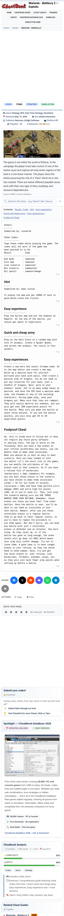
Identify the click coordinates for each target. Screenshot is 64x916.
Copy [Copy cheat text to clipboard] (18, 597)
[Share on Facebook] (14, 580)
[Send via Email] (5, 588)
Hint (32, 209)
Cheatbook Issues (22, 13)
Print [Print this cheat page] (30, 597)
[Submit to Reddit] (30, 580)
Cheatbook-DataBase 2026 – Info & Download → (28, 833)
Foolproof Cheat (11, 217)
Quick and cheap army (14, 213)
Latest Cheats (39, 13)
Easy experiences (35, 213)
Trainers (53, 13)
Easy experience (44, 209)
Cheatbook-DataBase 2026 (31, 17)
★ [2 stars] (11, 612)
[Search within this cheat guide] (31, 201)
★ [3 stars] (16, 612)
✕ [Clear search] (60, 201)
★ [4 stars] (21, 612)
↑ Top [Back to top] (56, 274)
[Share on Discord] (39, 580)
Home (9, 13)
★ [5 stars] (26, 612)
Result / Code (21, 209)
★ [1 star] (6, 612)
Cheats (13, 17)
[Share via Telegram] (56, 580)
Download (50, 17)
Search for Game (32, 22)
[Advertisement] (32, 66)
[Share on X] (22, 580)
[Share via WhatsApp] (47, 580)
